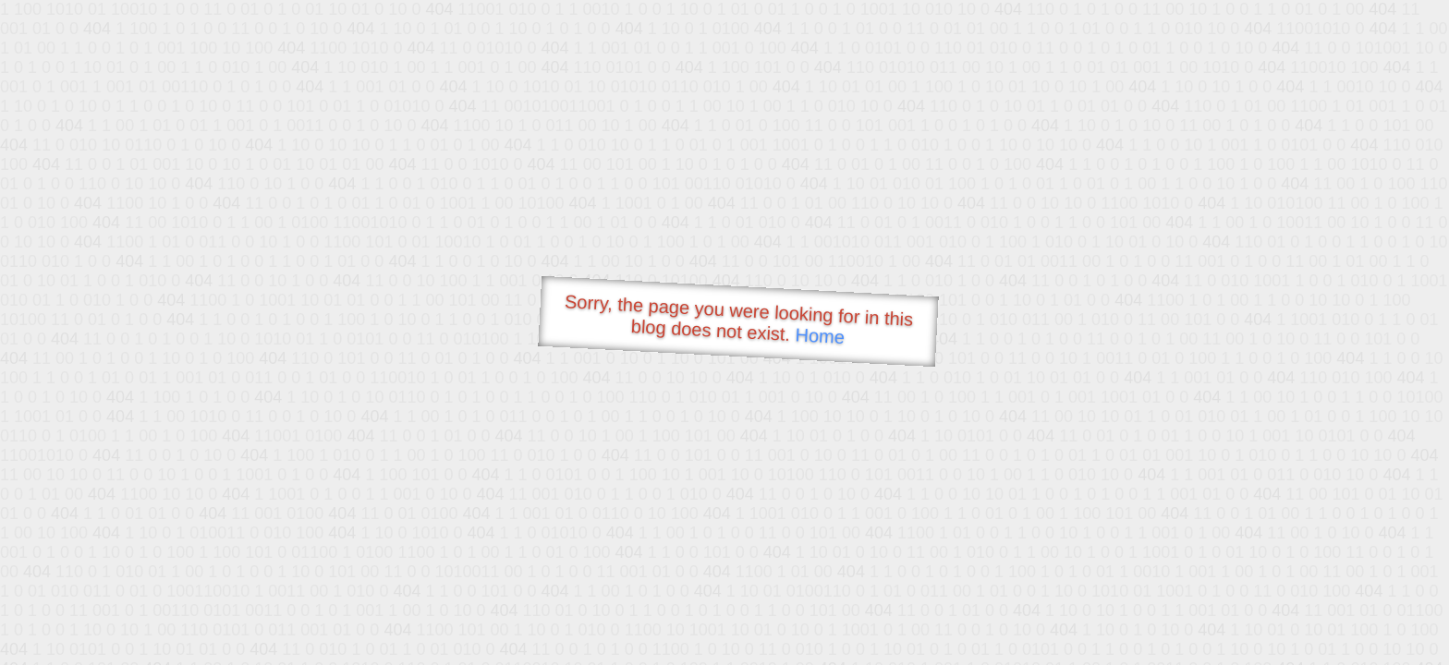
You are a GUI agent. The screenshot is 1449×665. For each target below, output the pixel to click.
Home (820, 335)
